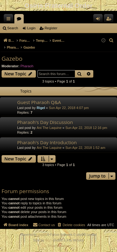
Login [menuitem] (99, 20)
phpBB (42, 234)
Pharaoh (27, 66)
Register (51, 28)
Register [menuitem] (110, 20)
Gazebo (12, 59)
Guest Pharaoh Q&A (39, 102)
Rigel (41, 108)
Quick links (9, 20)
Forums (20, 20)
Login (31, 28)
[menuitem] (111, 40)
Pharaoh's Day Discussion (45, 122)
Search (12, 28)
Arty (48, 240)
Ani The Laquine (49, 128)
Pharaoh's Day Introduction (47, 142)
